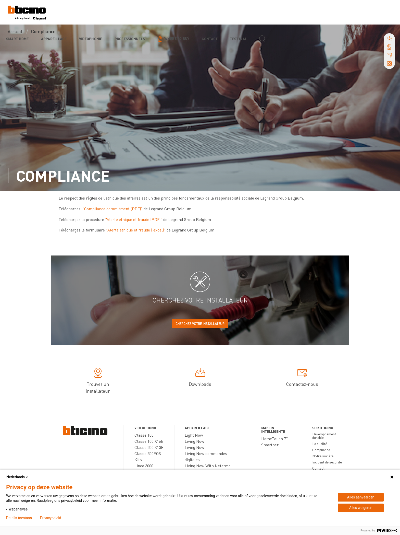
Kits (138, 459)
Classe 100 (144, 435)
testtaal (238, 38)
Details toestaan (19, 518)
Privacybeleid (50, 518)
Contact (210, 38)
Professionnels (130, 38)
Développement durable (324, 435)
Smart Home (17, 38)
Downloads (200, 378)
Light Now (194, 435)
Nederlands (17, 477)
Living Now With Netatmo (208, 465)
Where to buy (177, 38)
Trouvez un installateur (98, 381)
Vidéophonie (90, 38)
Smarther (270, 444)
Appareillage (54, 38)
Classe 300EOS (147, 453)
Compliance (321, 449)
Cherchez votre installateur (200, 323)
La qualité (319, 443)
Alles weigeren (360, 508)
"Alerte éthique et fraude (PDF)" (133, 219)
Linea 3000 (143, 465)
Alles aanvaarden (360, 497)
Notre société (322, 456)
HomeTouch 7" (274, 438)
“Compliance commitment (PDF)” (112, 208)
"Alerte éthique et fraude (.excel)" (136, 229)
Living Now (194, 441)
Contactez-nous (302, 378)
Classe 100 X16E (149, 441)
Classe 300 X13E (149, 447)
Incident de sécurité (327, 462)
